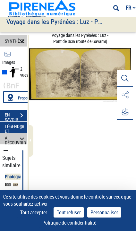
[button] (125, 78)
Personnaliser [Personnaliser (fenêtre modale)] (104, 212)
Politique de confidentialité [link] (69, 222)
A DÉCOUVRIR (15, 138)
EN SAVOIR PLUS (16, 116)
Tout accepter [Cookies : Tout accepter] (33, 212)
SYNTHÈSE (15, 41)
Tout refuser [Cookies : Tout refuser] (69, 212)
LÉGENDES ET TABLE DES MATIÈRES (16, 128)
